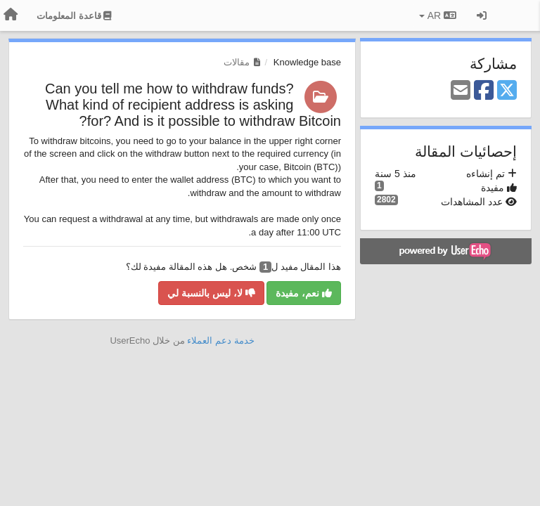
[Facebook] (484, 91)
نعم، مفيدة (304, 293)
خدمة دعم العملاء (220, 340)
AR (437, 15)
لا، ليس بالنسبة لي (211, 293)
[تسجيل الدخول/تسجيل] (481, 15)
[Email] (460, 91)
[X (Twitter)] (507, 91)
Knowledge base (307, 62)
